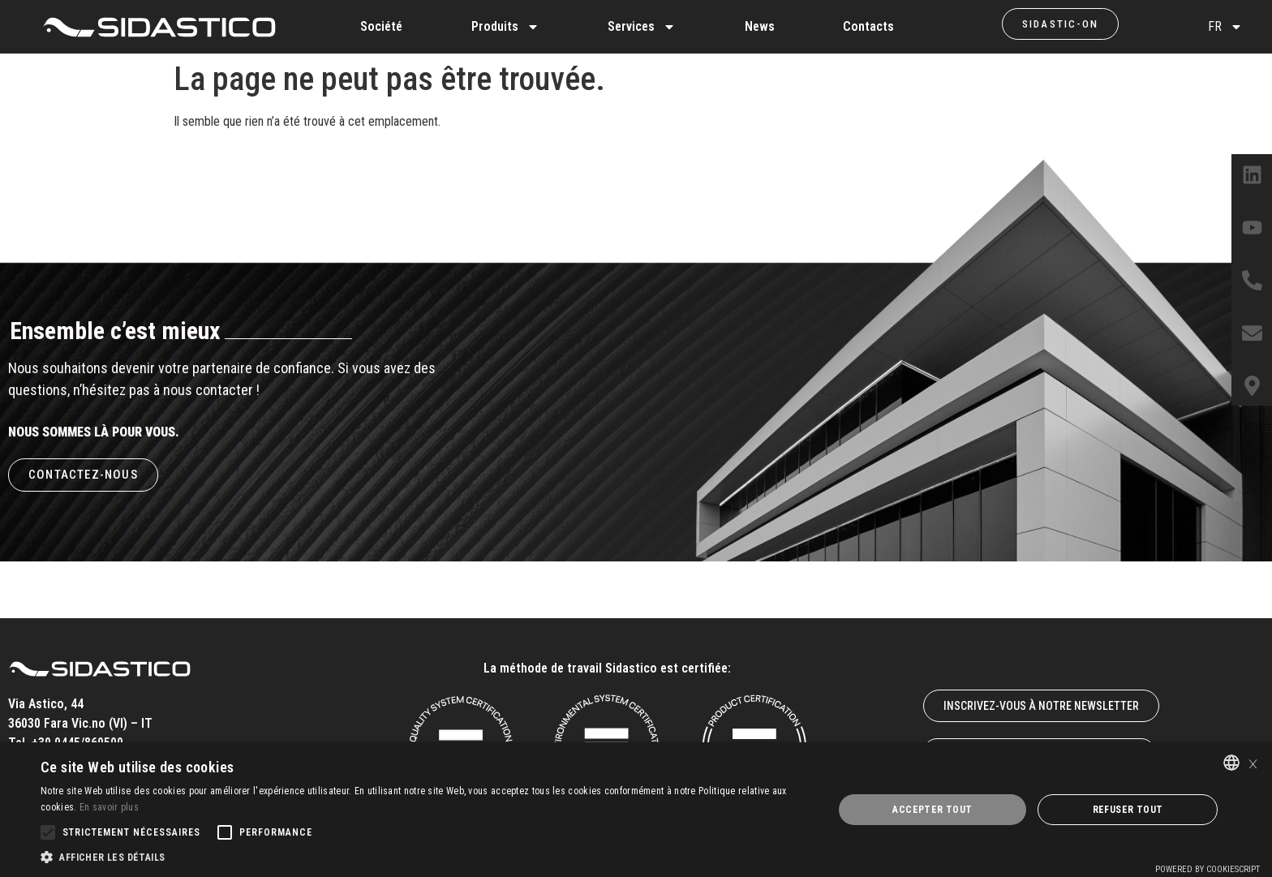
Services (642, 26)
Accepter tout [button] (932, 809)
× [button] (1253, 762)
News (760, 26)
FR (1225, 26)
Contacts (868, 26)
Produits (505, 26)
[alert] (636, 809)
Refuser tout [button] (1128, 809)
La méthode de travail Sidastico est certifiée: (607, 668)
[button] (425, 857)
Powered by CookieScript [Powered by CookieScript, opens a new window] (1207, 869)
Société (381, 26)
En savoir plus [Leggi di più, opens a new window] (109, 807)
